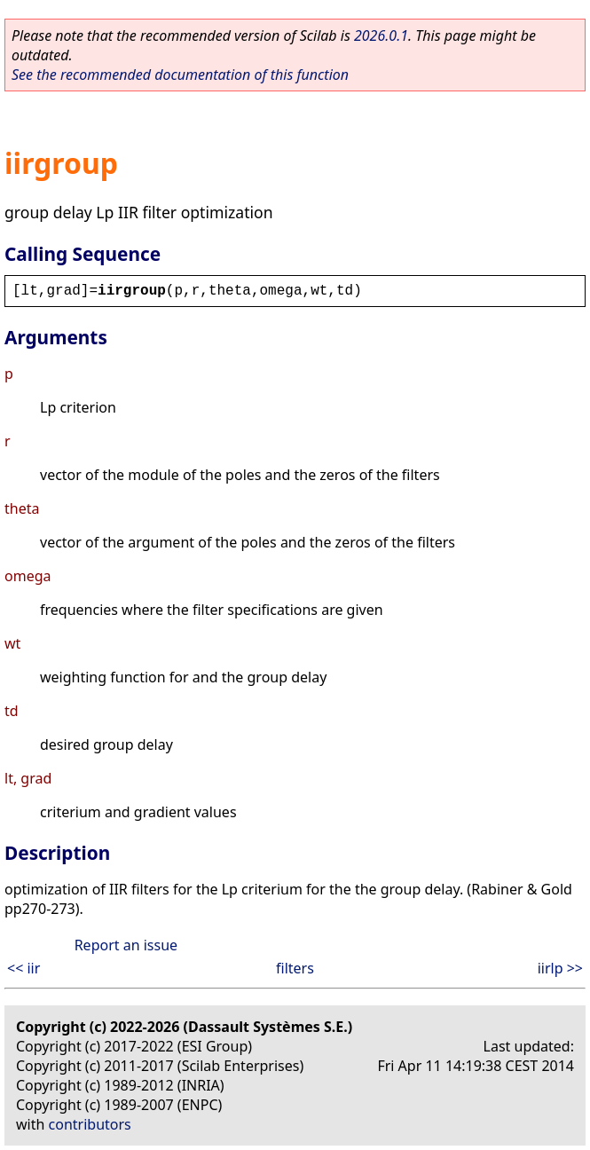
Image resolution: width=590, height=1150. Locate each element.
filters (295, 968)
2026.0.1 (381, 35)
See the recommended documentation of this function (180, 74)
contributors (90, 1124)
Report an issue (126, 945)
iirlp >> (560, 968)
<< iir (23, 968)
